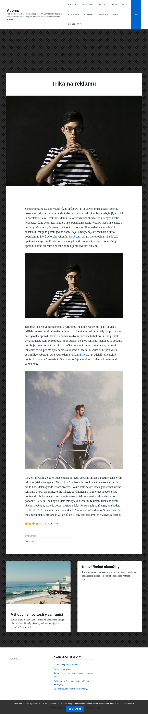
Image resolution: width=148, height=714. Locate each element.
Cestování (87, 5)
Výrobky (89, 14)
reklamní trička (79, 354)
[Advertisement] (74, 51)
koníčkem (74, 236)
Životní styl (75, 24)
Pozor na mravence (62, 669)
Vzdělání (104, 14)
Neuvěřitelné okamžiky (101, 567)
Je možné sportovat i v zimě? (67, 665)
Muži (124, 5)
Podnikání (73, 14)
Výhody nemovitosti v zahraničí (37, 614)
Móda (115, 5)
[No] (144, 707)
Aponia (13, 10)
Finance (102, 5)
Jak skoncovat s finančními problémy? (71, 689)
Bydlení (72, 5)
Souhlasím (75, 709)
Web (115, 14)
